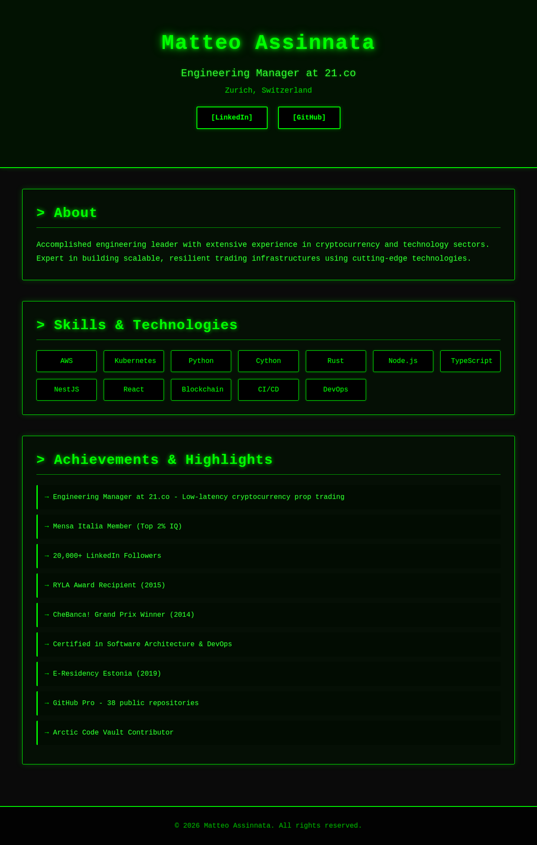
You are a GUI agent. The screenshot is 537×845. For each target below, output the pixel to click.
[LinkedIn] (232, 118)
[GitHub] (309, 118)
